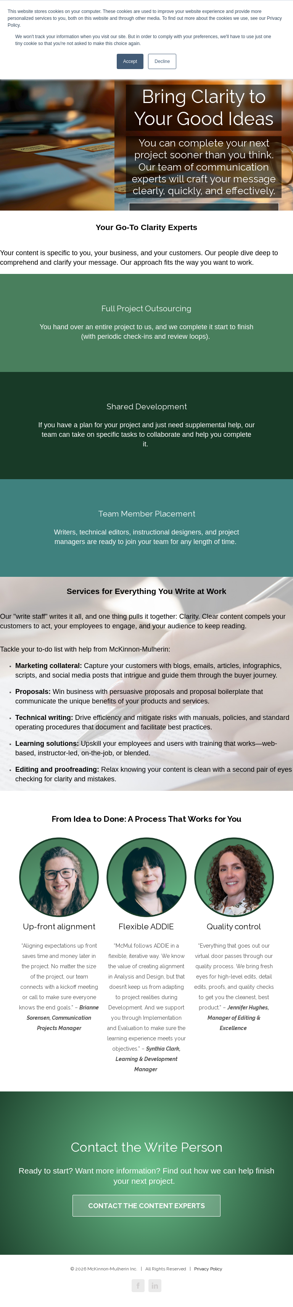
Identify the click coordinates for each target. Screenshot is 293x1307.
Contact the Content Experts (146, 1206)
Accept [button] (130, 61)
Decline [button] (162, 61)
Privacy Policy (208, 1269)
